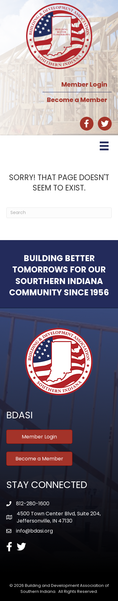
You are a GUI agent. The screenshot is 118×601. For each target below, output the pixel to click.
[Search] (59, 212)
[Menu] (104, 145)
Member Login (84, 84)
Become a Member (77, 99)
